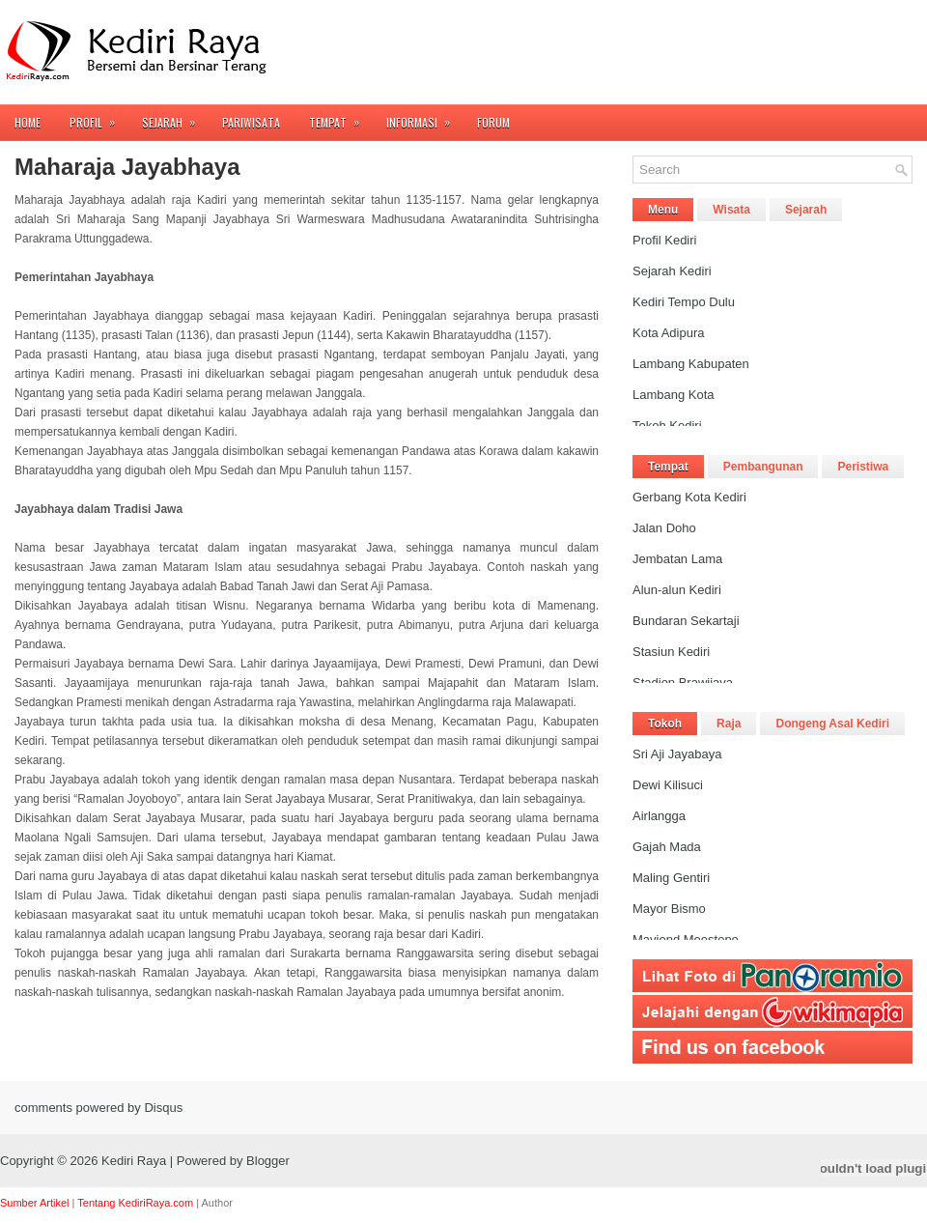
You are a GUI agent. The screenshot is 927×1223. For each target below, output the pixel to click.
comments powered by (98, 1107)
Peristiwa (862, 466)
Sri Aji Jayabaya (677, 754)
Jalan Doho (664, 528)
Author (217, 1203)
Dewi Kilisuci (667, 785)
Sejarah (175, 117)
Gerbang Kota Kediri (689, 497)
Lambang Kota (673, 394)
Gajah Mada (666, 846)
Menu (663, 209)
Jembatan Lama (677, 559)
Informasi (424, 117)
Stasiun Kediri (671, 651)
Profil (98, 117)
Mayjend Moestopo (685, 939)
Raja (728, 723)
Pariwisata (251, 122)
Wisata (731, 209)
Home (27, 122)
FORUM (493, 122)
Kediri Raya (133, 1160)
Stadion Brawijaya (682, 682)
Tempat (340, 117)
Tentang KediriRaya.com (135, 1203)
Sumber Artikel (35, 1203)
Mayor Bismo (669, 908)
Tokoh (665, 723)
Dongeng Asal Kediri (832, 723)
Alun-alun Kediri (676, 590)
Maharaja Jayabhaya (126, 167)
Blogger (268, 1160)
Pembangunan (763, 466)
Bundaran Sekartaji (686, 620)
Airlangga (659, 816)
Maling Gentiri (671, 877)
